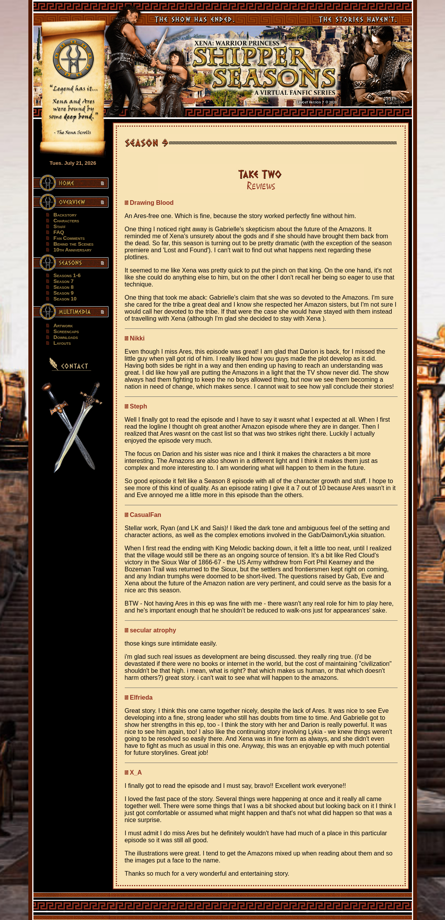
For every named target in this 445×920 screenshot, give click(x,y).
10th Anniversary (73, 250)
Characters (66, 220)
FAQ (59, 232)
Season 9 (64, 293)
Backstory (65, 215)
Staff (60, 226)
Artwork (63, 325)
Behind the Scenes (74, 244)
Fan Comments (69, 238)
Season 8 (64, 287)
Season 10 (65, 299)
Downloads (66, 337)
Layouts (62, 343)
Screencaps (66, 331)
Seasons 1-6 (67, 275)
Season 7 (64, 281)
